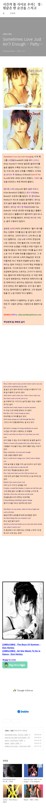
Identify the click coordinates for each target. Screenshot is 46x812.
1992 (12, 730)
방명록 (12, 13)
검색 (36, 4)
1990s (7, 730)
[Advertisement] (23, 559)
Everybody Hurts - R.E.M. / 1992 (16, 735)
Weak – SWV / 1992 (12, 743)
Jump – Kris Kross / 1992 (14, 740)
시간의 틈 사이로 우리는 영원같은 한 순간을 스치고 (22, 4)
